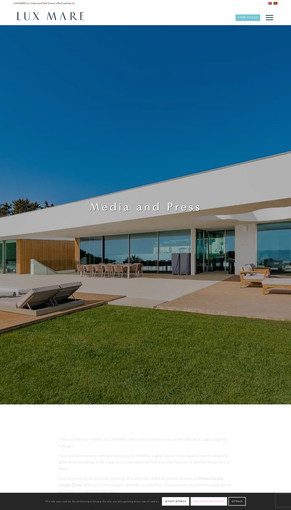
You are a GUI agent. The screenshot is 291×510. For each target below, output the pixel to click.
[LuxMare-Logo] (51, 17)
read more (67, 3)
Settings (237, 501)
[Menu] (268, 17)
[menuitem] (268, 17)
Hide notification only (209, 501)
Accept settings (175, 501)
